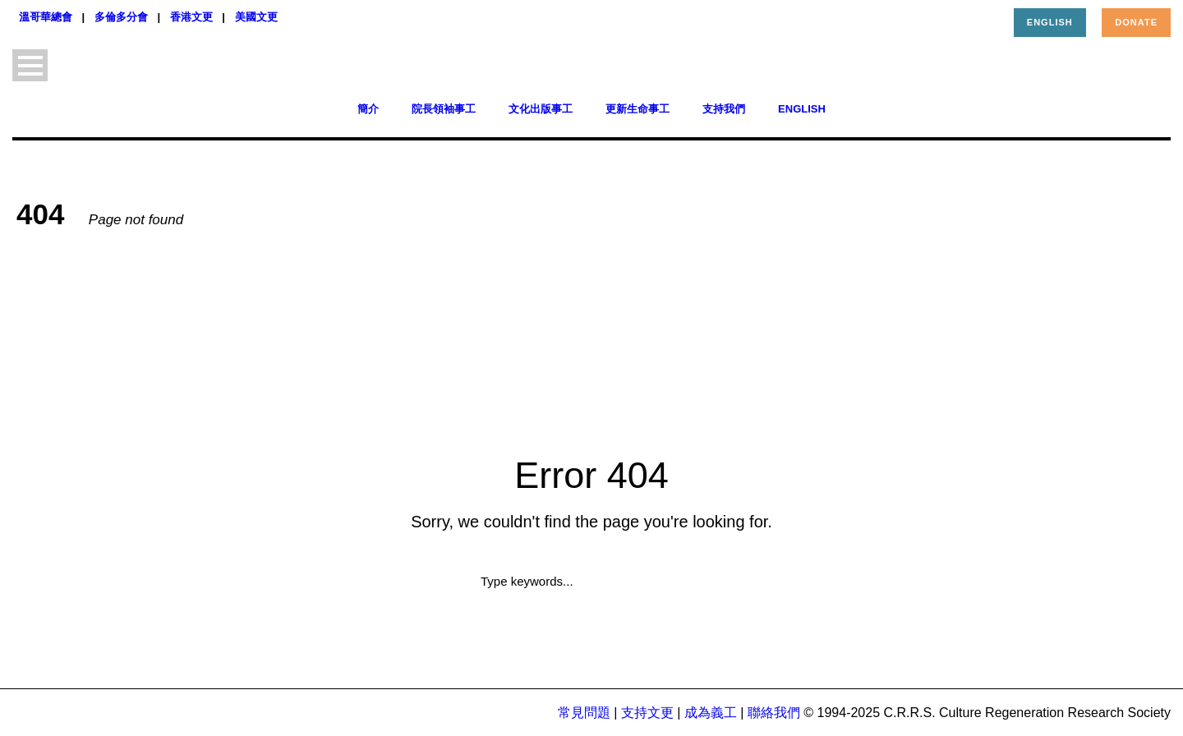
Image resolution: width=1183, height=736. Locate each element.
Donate (1136, 22)
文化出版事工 (541, 109)
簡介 (368, 109)
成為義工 (710, 713)
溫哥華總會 (45, 17)
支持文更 (647, 713)
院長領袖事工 (444, 109)
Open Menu (30, 65)
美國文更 (256, 17)
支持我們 (723, 109)
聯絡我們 (774, 713)
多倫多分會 (121, 17)
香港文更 (191, 17)
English (1050, 22)
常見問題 (584, 713)
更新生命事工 (637, 109)
